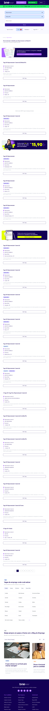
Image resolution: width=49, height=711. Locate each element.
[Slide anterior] (40, 640)
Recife (20, 615)
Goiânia (20, 602)
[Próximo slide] (43, 640)
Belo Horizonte (21, 593)
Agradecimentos (35, 697)
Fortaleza (34, 606)
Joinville (6, 597)
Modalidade (27, 29)
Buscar (24, 24)
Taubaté (20, 611)
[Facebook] (22, 691)
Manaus (6, 611)
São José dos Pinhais (36, 593)
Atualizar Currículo (7, 697)
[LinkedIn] (19, 691)
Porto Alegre (7, 606)
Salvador (6, 602)
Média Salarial (6, 707)
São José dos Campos (9, 620)
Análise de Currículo (8, 702)
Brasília (6, 615)
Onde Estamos (34, 704)
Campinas (20, 597)
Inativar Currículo (7, 704)
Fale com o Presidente (36, 702)
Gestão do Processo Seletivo (23, 704)
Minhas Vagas (20, 707)
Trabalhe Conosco (35, 709)
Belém (33, 602)
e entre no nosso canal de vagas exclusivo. (35, 6)
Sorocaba (34, 611)
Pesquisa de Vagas (7, 709)
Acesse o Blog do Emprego (9, 639)
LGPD (33, 707)
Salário (19, 29)
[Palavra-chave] (24, 20)
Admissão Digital (21, 697)
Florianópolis (34, 615)
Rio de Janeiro (21, 606)
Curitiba (6, 593)
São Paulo (34, 597)
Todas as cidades (22, 620)
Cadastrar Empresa (21, 702)
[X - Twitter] (27, 691)
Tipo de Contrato (10, 29)
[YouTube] (30, 691)
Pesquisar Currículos (22, 709)
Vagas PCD (36, 29)
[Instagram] (24, 691)
